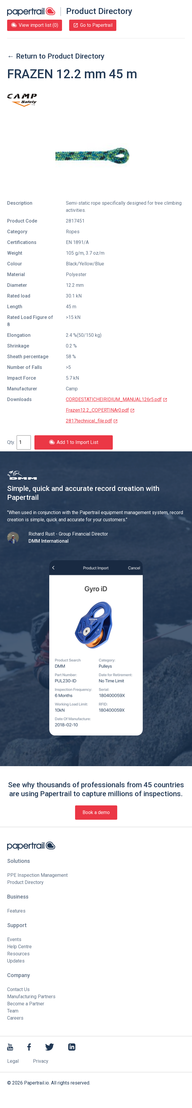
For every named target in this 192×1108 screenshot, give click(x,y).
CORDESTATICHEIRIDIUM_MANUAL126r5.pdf (116, 399)
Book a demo (96, 812)
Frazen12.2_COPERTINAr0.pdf (100, 410)
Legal (13, 1061)
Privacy (40, 1061)
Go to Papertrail (92, 25)
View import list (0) (34, 25)
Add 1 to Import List (73, 442)
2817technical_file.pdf (92, 421)
